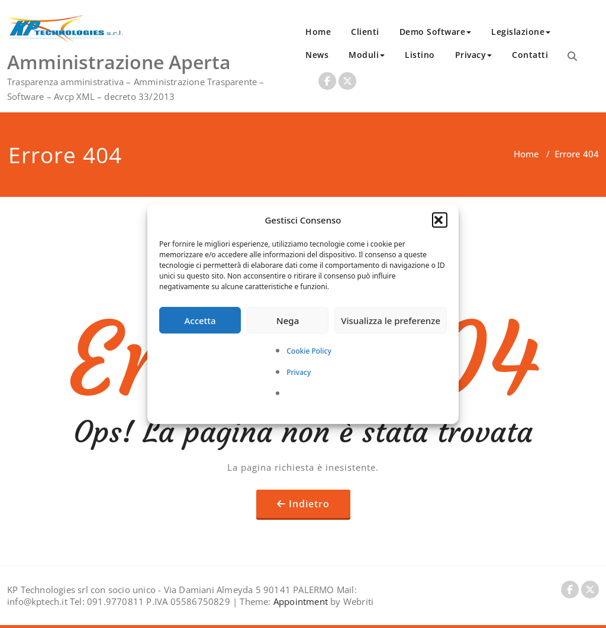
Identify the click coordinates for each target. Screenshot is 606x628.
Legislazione (520, 31)
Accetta (199, 320)
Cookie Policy (308, 351)
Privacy (298, 372)
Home (318, 31)
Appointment (299, 601)
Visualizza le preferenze (390, 320)
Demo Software (435, 31)
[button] (440, 220)
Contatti (530, 54)
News (316, 54)
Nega (287, 320)
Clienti (365, 31)
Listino (420, 54)
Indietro (309, 503)
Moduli (367, 54)
